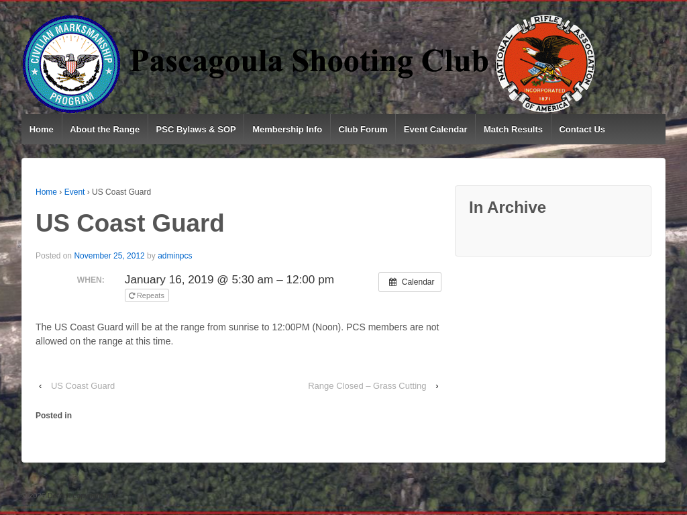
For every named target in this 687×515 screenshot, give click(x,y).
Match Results (513, 129)
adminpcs (175, 256)
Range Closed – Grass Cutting (367, 386)
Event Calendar (436, 129)
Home (42, 129)
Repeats (147, 295)
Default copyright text (81, 495)
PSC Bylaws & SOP (196, 129)
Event (74, 192)
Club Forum (363, 129)
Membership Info (287, 129)
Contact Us (582, 129)
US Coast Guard (83, 386)
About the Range (105, 129)
